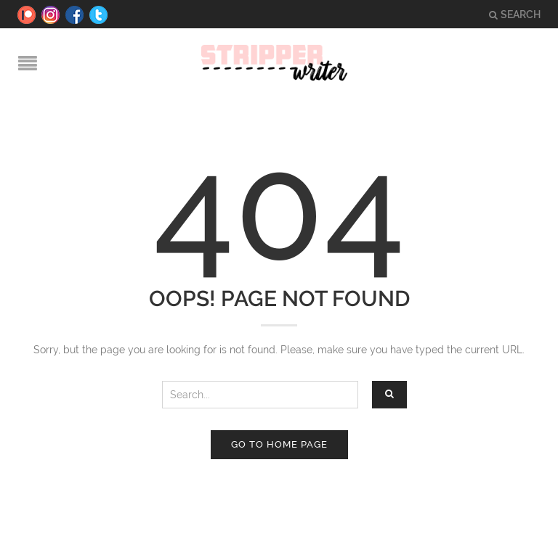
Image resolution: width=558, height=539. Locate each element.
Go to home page (279, 444)
